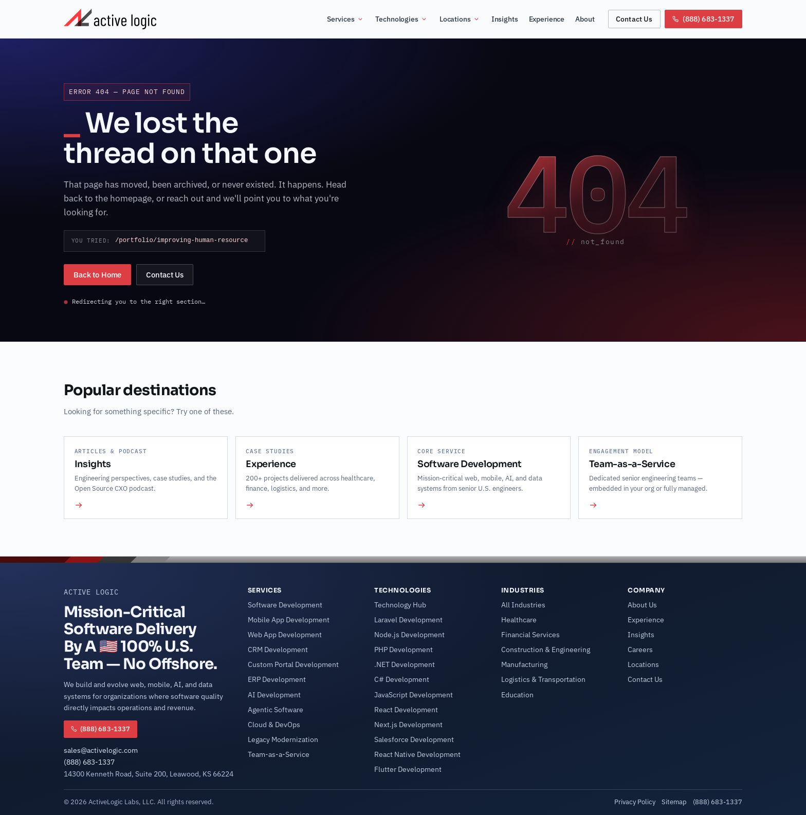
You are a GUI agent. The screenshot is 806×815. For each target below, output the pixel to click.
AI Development (274, 694)
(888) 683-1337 (89, 762)
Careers (640, 649)
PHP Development (403, 649)
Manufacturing (524, 664)
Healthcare (519, 619)
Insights (504, 19)
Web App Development (285, 634)
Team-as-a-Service (278, 754)
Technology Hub (400, 604)
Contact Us (634, 19)
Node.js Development (409, 634)
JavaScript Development (413, 694)
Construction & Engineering (545, 649)
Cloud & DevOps (274, 724)
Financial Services (530, 634)
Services (345, 19)
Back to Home (97, 275)
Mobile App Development (288, 619)
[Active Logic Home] (110, 19)
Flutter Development (408, 769)
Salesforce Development (414, 739)
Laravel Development (408, 619)
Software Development (285, 604)
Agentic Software (275, 709)
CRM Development (278, 649)
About (584, 19)
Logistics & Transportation (543, 679)
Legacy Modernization (283, 739)
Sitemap (674, 802)
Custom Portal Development (293, 664)
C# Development (401, 679)
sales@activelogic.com (101, 750)
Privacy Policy (634, 802)
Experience (547, 19)
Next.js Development (408, 724)
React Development (406, 709)
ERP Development (277, 679)
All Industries (523, 604)
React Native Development (417, 754)
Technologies (401, 19)
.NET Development (404, 664)
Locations (459, 19)
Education (517, 694)
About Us (642, 604)
